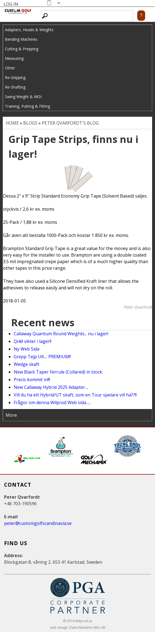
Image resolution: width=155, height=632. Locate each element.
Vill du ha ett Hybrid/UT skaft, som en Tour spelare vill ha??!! (75, 395)
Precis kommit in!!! (32, 380)
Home (12, 123)
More (11, 415)
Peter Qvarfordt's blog (70, 123)
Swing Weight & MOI (23, 96)
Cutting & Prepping (21, 48)
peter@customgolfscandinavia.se (38, 523)
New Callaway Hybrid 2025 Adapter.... (51, 387)
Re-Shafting (15, 87)
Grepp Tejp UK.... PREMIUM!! (42, 357)
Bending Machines (21, 39)
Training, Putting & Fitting (27, 106)
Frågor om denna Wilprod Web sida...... (52, 402)
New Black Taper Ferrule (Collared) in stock (58, 372)
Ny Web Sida (26, 349)
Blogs (30, 123)
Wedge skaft (26, 364)
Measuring (14, 58)
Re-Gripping (15, 77)
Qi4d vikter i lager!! (32, 341)
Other (10, 67)
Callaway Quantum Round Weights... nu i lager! (61, 334)
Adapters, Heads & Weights (29, 29)
